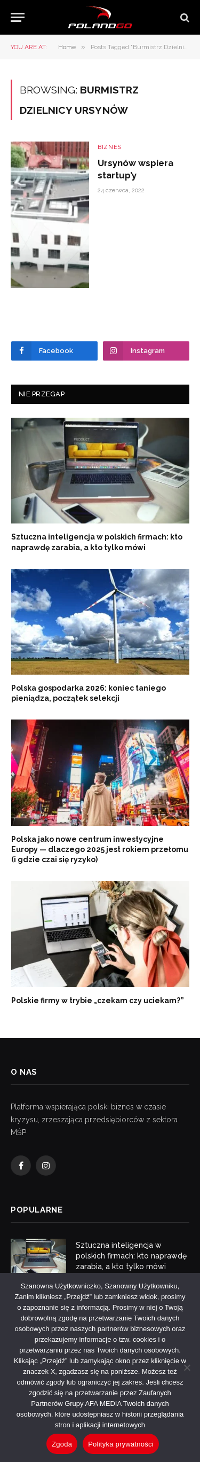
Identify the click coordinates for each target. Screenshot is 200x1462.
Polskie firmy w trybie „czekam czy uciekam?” (97, 1000)
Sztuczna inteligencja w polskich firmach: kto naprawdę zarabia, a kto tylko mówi (131, 1256)
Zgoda (62, 1444)
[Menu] (18, 17)
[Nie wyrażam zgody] (186, 1367)
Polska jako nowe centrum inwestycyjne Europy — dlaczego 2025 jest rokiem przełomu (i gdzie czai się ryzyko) (99, 849)
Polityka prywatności (121, 1444)
